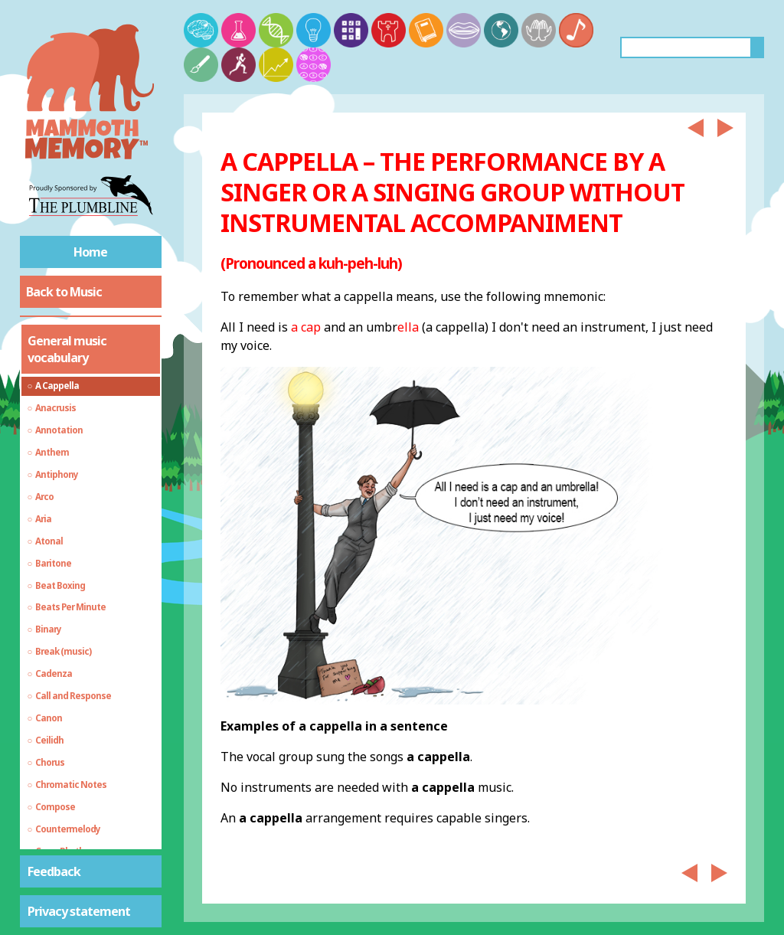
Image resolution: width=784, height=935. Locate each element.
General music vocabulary (67, 349)
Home (90, 252)
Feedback (54, 871)
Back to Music (64, 291)
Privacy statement (79, 911)
